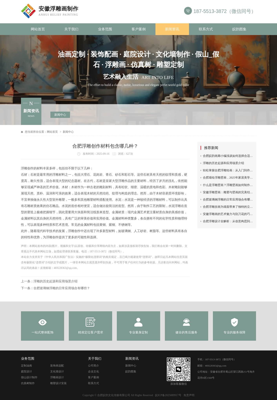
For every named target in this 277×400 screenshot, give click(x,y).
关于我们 (71, 29)
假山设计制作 (29, 377)
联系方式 (206, 29)
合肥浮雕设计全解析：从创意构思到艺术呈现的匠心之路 (228, 221)
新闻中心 (60, 114)
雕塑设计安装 (58, 383)
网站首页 (38, 29)
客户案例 (139, 29)
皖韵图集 (239, 29)
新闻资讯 (172, 29)
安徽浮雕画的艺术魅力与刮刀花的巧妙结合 (228, 214)
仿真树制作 (28, 383)
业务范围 (105, 29)
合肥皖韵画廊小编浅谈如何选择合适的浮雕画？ (228, 155)
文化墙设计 (57, 371)
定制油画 (26, 365)
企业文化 (93, 371)
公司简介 (93, 365)
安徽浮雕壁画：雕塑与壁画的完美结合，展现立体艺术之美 (228, 192)
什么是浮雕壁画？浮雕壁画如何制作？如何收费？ (228, 185)
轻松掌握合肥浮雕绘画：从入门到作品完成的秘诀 (228, 170)
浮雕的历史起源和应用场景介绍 (55, 281)
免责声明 (188, 395)
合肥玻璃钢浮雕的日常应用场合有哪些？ (62, 288)
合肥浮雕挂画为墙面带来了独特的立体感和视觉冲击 (228, 206)
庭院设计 (26, 371)
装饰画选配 (57, 365)
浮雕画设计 (57, 377)
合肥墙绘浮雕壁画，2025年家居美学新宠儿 (228, 177)
